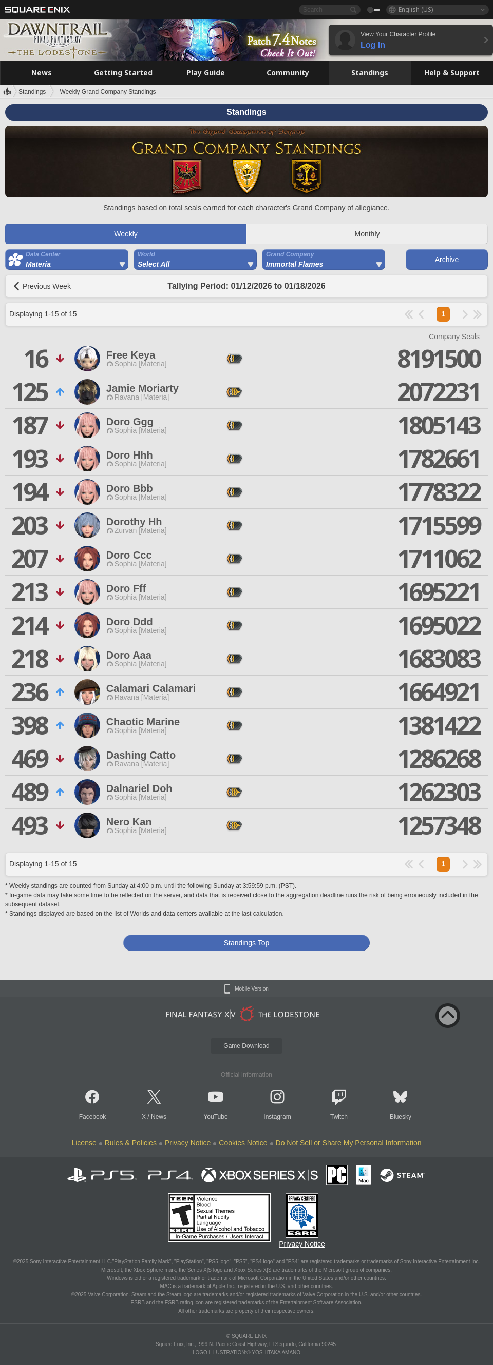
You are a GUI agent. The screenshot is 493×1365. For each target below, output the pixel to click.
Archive (447, 259)
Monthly (367, 234)
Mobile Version (252, 989)
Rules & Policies (131, 1143)
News (158, 1116)
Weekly (126, 234)
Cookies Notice (243, 1143)
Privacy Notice (188, 1143)
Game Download (246, 1046)
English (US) (416, 9)
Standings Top (246, 943)
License (83, 1143)
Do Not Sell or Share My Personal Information (349, 1143)
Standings (32, 91)
